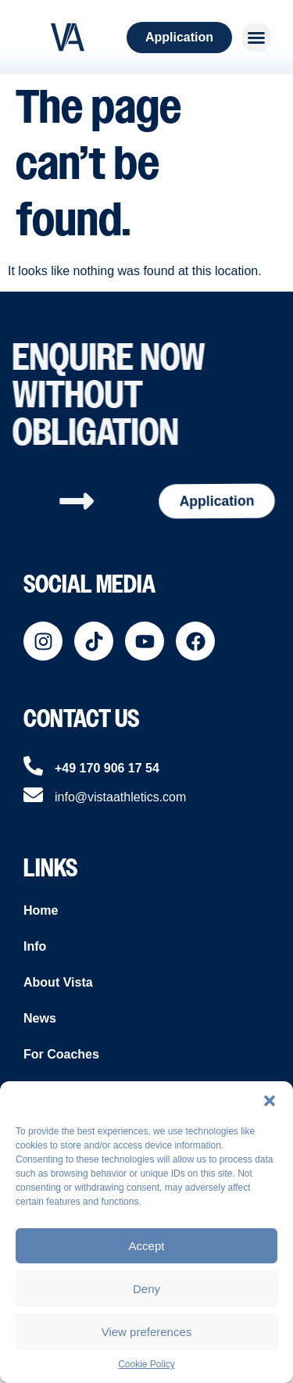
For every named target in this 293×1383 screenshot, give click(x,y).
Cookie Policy (146, 1364)
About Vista (58, 982)
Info (34, 946)
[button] (269, 1101)
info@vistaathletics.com (120, 797)
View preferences (147, 1331)
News (39, 1018)
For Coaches (61, 1054)
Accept (147, 1245)
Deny (146, 1288)
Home (40, 910)
